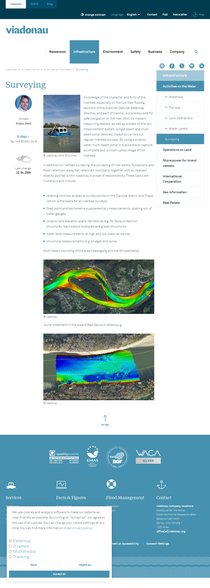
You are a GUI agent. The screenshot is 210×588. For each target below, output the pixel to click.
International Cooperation (172, 179)
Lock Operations (179, 118)
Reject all (85, 565)
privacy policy (82, 528)
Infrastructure (84, 52)
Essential (22, 541)
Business (155, 52)
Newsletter (180, 14)
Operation (112, 506)
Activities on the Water (58, 69)
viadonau (16, 4)
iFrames (21, 546)
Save (33, 565)
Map (198, 14)
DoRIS (34, 4)
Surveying (172, 139)
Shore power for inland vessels (179, 163)
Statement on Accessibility (121, 543)
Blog (50, 4)
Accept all (59, 574)
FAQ (165, 14)
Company (177, 52)
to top (105, 420)
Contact (152, 14)
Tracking (21, 557)
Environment (113, 52)
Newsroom (57, 52)
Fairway (172, 107)
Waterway (174, 97)
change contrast (93, 14)
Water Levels (176, 128)
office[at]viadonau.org (171, 531)
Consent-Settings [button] (157, 543)
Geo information (175, 192)
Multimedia (24, 551)
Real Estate (171, 202)
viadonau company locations (175, 506)
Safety (135, 52)
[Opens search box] (196, 51)
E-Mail (22, 136)
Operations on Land (177, 150)
